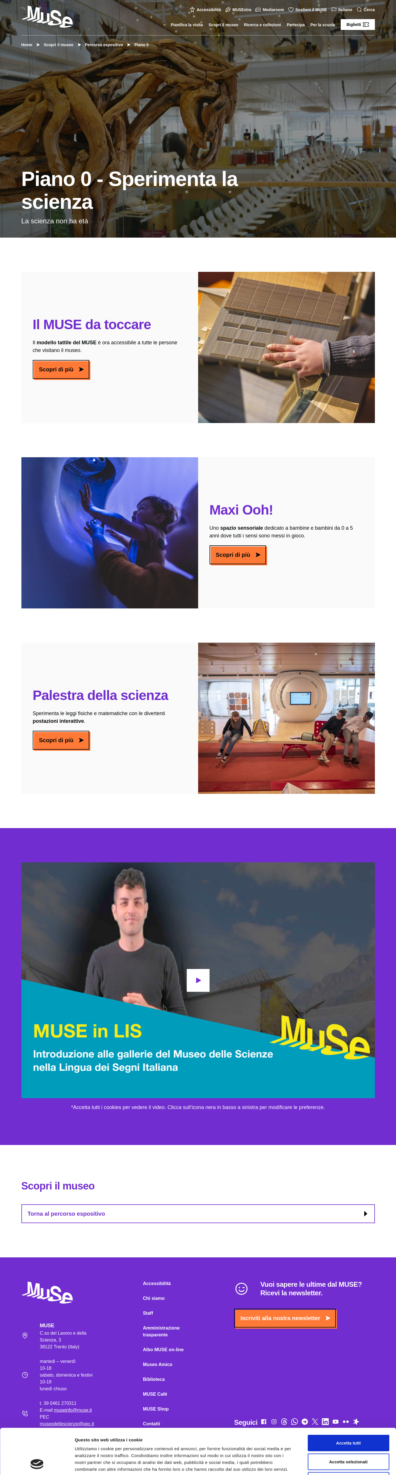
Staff (148, 1313)
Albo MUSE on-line (163, 1349)
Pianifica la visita (187, 25)
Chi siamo (154, 1298)
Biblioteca (154, 1379)
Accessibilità (206, 9)
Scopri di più (61, 369)
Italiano (342, 10)
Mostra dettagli (300, 1463)
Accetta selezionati (348, 1419)
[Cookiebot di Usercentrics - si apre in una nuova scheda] (37, 1464)
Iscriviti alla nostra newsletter (285, 1318)
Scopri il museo (223, 25)
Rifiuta (348, 1437)
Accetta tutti (348, 1400)
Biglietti (357, 24)
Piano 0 (139, 45)
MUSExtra (239, 9)
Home (27, 45)
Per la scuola (322, 25)
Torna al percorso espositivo (198, 1213)
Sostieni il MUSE (308, 9)
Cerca (366, 10)
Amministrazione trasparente (161, 1331)
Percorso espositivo (101, 45)
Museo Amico (157, 1364)
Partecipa (296, 25)
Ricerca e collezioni (262, 25)
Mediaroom (270, 9)
